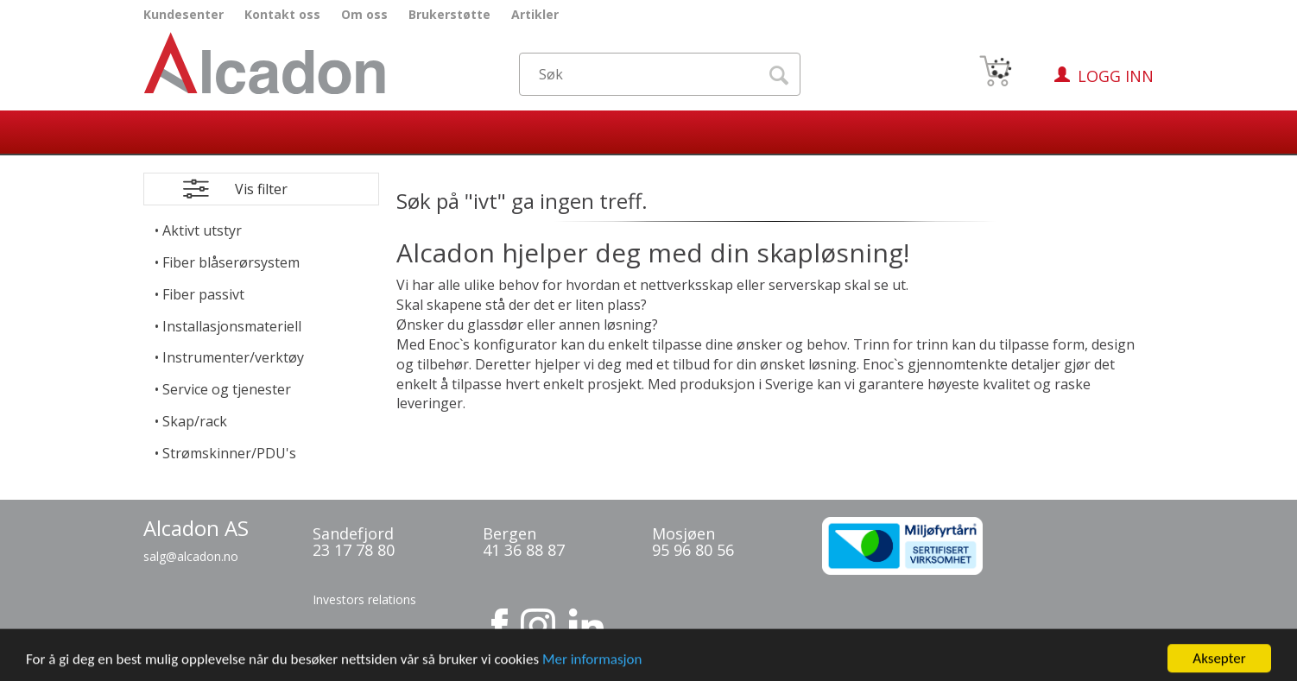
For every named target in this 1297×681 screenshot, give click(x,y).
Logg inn (1116, 76)
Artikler (535, 14)
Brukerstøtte (449, 14)
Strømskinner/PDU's (229, 453)
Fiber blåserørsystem (231, 262)
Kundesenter (183, 14)
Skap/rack (194, 421)
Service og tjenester (226, 389)
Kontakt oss (282, 14)
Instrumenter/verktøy (233, 357)
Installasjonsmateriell (231, 326)
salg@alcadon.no (190, 556)
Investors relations (364, 599)
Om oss (364, 14)
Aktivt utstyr (202, 230)
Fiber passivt (203, 294)
